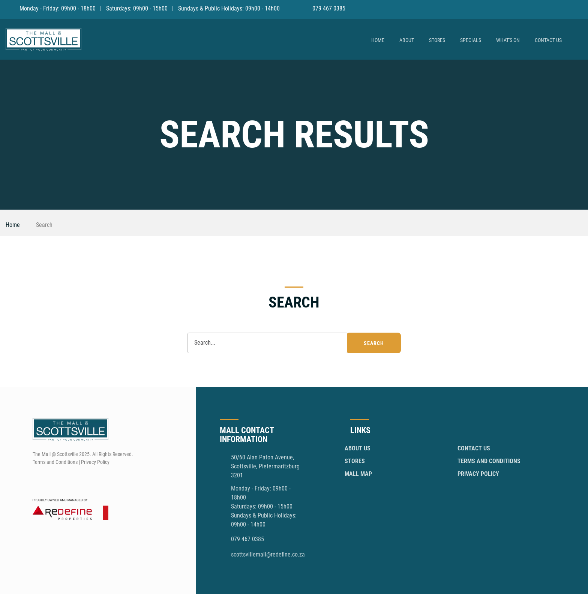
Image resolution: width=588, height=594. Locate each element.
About (406, 40)
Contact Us (548, 40)
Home (377, 40)
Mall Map (358, 473)
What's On (508, 40)
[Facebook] (563, 8)
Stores (437, 40)
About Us (357, 448)
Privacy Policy (478, 473)
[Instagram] (577, 8)
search (374, 343)
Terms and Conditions (489, 461)
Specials (470, 40)
